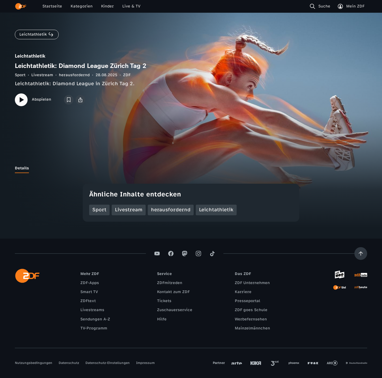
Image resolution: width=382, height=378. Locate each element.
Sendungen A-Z (95, 319)
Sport (20, 75)
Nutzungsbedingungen (33, 363)
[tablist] (191, 168)
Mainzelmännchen (252, 328)
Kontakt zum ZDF (173, 292)
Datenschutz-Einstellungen (107, 363)
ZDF (127, 75)
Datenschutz (69, 363)
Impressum (145, 363)
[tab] (22, 168)
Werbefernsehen (251, 319)
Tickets (164, 301)
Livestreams (92, 310)
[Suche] (321, 6)
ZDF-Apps (89, 283)
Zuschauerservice (174, 310)
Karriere (243, 292)
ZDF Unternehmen (252, 283)
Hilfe (162, 319)
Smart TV (89, 292)
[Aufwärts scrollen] (360, 253)
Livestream (42, 75)
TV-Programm (93, 328)
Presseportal (247, 301)
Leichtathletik (216, 210)
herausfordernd (74, 75)
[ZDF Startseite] (21, 6)
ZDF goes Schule (251, 310)
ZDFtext (88, 301)
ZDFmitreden (169, 283)
